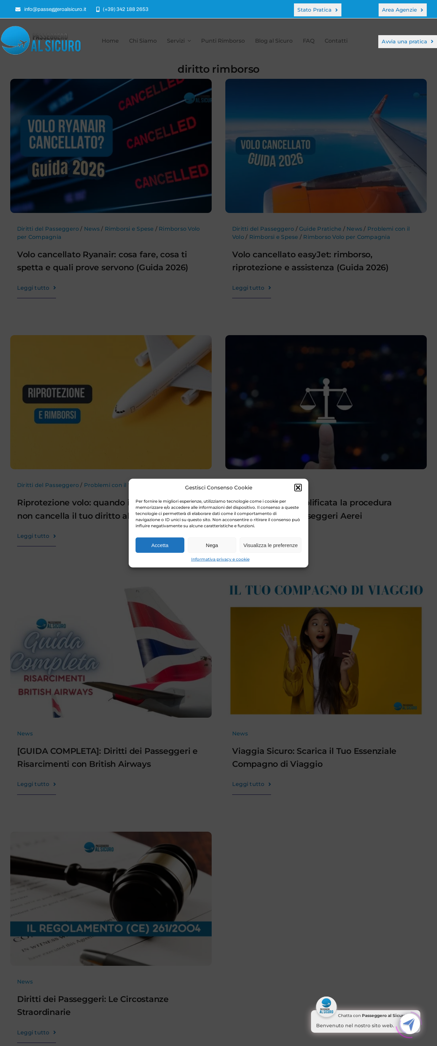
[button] (298, 487)
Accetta (159, 545)
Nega (212, 545)
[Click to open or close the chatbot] (409, 1023)
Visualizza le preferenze (270, 545)
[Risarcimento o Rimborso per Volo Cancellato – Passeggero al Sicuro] (42, 28)
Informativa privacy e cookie (220, 559)
